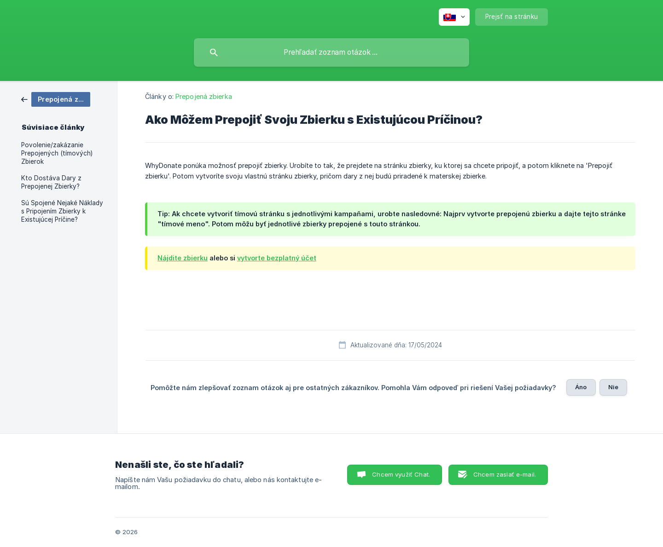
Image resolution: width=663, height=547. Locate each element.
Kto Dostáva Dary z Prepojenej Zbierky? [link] (51, 182)
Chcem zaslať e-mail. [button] (504, 474)
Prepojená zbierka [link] (203, 96)
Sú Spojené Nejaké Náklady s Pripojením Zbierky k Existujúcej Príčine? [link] (62, 211)
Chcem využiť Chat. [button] (401, 474)
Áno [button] (581, 387)
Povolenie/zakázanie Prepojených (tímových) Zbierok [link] (57, 153)
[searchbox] (331, 52)
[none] (454, 17)
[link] (55, 98)
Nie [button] (613, 387)
